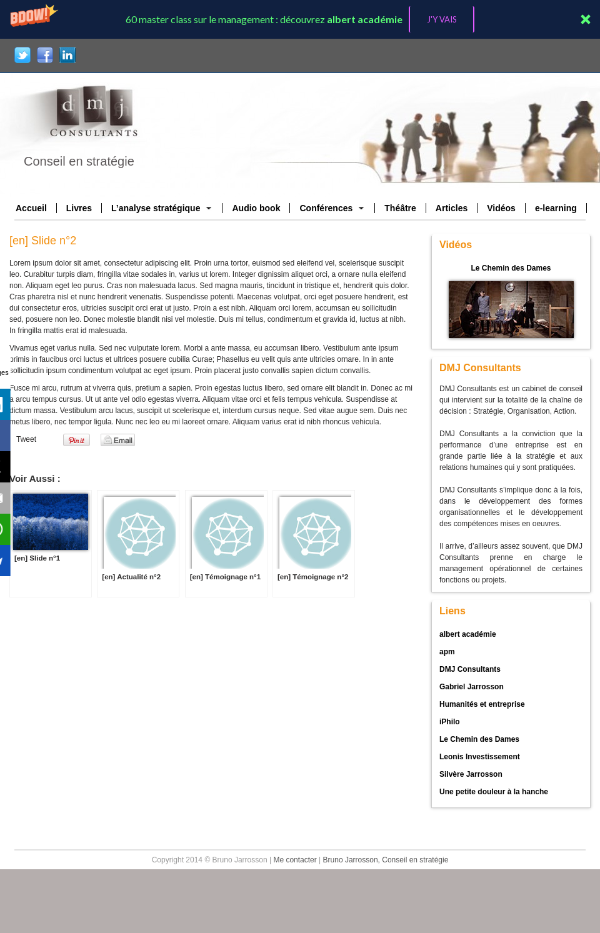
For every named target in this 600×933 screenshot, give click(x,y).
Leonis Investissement (479, 756)
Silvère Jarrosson (470, 774)
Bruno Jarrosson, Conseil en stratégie (386, 860)
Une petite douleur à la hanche (493, 791)
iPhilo (449, 721)
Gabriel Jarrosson (471, 686)
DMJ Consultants (470, 669)
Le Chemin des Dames (511, 268)
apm (447, 651)
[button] (300, 19)
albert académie (467, 634)
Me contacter (294, 860)
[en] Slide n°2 (42, 240)
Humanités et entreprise (482, 704)
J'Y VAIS (442, 19)
